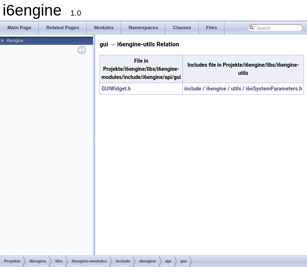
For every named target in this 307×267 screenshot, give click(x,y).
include (192, 89)
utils (236, 89)
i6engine (15, 40)
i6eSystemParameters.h (274, 89)
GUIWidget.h (116, 89)
